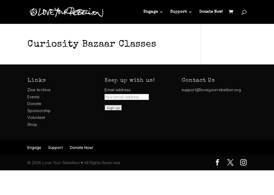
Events (33, 96)
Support (178, 12)
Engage (150, 12)
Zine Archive (39, 89)
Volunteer (36, 117)
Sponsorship (39, 110)
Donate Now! (211, 12)
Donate (34, 103)
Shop (32, 124)
